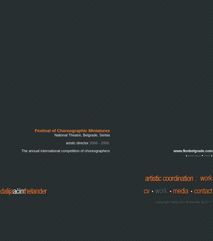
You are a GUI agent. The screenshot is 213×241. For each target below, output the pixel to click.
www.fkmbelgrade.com (193, 151)
